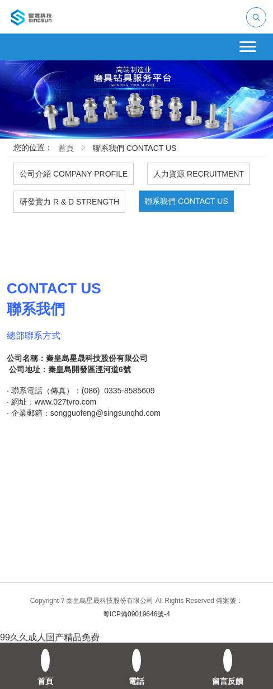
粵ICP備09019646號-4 (136, 614)
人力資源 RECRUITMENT (198, 173)
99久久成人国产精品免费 (50, 637)
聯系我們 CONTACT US (135, 148)
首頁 (66, 148)
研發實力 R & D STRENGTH (69, 201)
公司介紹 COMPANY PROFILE (74, 173)
